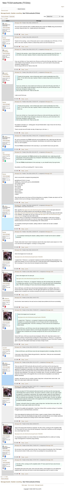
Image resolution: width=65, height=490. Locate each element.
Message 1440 (18, 347)
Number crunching (16, 13)
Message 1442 (18, 362)
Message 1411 (18, 49)
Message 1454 (18, 460)
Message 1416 (18, 173)
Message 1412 (18, 72)
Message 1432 (18, 297)
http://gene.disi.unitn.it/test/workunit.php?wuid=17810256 (29, 256)
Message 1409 (18, 22)
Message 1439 (18, 310)
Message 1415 (18, 152)
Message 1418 (18, 231)
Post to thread (4, 16)
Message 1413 (18, 101)
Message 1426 (18, 271)
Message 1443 (18, 386)
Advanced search (4, 10)
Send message (6, 27)
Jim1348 (4, 347)
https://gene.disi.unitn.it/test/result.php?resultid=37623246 (29, 213)
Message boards (5, 13)
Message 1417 (18, 205)
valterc (5, 23)
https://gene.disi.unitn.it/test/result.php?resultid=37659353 (36, 209)
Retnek (4, 37)
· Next (6, 18)
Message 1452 (18, 424)
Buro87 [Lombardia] (5, 51)
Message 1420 (18, 250)
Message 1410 (18, 37)
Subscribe (11, 16)
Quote (26, 34)
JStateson (6, 298)
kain (3, 152)
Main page (24, 485)
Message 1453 (18, 445)
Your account (31, 485)
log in (62, 6)
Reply (22, 34)
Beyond (6, 251)
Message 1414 (18, 135)
